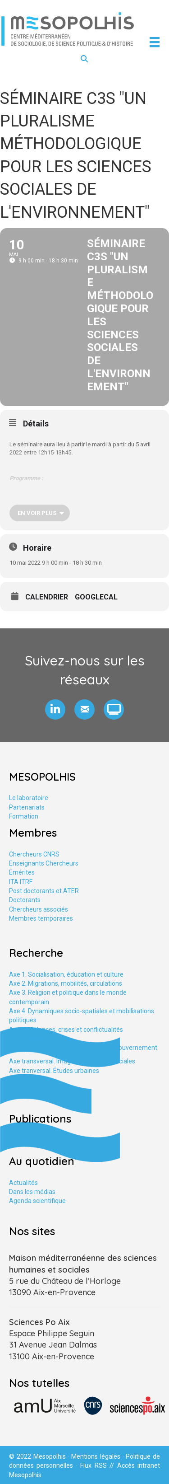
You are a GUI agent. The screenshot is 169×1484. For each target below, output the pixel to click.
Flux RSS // (98, 1465)
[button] (55, 709)
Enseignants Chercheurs (43, 863)
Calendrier (46, 597)
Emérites (22, 872)
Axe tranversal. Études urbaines (54, 1070)
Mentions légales (95, 1456)
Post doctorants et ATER (44, 890)
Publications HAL (33, 1140)
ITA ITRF (20, 881)
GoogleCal (96, 597)
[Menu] (154, 42)
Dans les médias (32, 1191)
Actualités (23, 1182)
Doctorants (25, 900)
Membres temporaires (41, 918)
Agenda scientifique (37, 1200)
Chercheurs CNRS (34, 854)
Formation (23, 816)
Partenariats (27, 807)
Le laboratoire (28, 797)
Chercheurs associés (38, 909)
